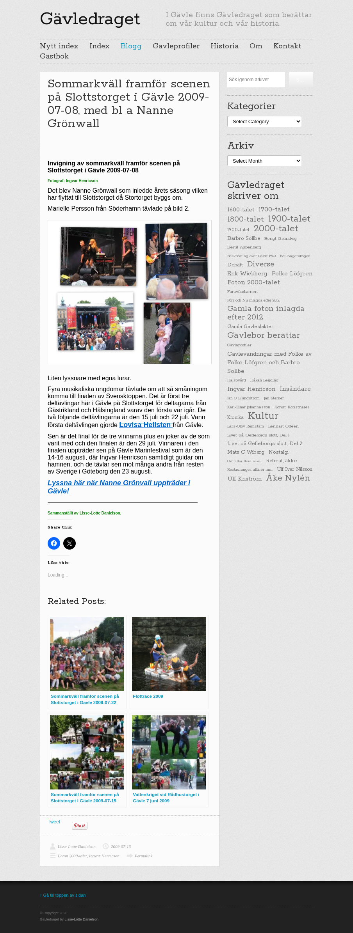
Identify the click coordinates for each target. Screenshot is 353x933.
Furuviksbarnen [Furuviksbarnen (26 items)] (242, 291)
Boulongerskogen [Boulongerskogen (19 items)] (295, 256)
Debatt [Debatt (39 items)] (235, 265)
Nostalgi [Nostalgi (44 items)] (279, 452)
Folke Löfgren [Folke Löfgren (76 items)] (291, 274)
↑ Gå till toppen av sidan (63, 895)
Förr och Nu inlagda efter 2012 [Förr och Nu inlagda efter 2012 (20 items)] (253, 300)
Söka (301, 80)
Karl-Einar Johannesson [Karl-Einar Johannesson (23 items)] (248, 407)
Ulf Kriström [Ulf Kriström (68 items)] (244, 478)
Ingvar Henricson (104, 855)
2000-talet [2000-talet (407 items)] (276, 229)
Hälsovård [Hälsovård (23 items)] (236, 380)
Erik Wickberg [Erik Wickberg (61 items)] (247, 273)
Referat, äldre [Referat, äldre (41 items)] (281, 461)
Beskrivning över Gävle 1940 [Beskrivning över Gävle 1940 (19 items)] (251, 256)
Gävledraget (90, 19)
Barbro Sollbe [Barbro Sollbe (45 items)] (243, 238)
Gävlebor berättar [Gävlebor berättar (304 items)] (263, 335)
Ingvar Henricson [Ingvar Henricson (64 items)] (251, 389)
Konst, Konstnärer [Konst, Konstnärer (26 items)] (292, 407)
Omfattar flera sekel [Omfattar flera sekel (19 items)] (244, 461)
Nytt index (59, 46)
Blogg (131, 46)
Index (99, 46)
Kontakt (287, 46)
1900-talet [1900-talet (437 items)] (289, 219)
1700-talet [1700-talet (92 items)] (274, 210)
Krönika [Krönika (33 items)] (235, 417)
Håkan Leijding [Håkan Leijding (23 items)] (264, 380)
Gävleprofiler (176, 46)
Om (256, 46)
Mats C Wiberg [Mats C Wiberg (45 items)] (245, 452)
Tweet (54, 822)
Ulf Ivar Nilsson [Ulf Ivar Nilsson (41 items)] (294, 469)
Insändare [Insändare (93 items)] (295, 389)
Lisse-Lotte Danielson (77, 846)
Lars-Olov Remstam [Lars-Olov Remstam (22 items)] (245, 426)
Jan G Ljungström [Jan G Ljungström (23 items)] (243, 398)
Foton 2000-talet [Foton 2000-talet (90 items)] (253, 282)
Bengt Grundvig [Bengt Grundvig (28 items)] (280, 238)
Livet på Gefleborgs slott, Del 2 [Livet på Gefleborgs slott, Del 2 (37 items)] (265, 444)
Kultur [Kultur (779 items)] (263, 416)
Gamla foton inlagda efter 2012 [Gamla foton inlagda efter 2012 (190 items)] (266, 313)
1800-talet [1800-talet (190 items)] (245, 219)
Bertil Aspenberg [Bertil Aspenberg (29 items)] (244, 247)
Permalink (144, 855)
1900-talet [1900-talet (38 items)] (238, 230)
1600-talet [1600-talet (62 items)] (240, 209)
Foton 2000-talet (72, 855)
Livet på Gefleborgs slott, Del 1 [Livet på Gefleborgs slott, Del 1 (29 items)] (258, 435)
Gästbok (54, 56)
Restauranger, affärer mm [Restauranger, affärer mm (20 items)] (250, 469)
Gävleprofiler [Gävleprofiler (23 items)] (239, 345)
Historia (224, 46)
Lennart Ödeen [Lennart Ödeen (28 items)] (283, 426)
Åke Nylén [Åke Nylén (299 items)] (288, 478)
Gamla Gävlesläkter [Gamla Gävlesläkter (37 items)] (250, 327)
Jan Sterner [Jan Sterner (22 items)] (274, 398)
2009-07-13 (121, 846)
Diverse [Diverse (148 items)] (260, 264)
